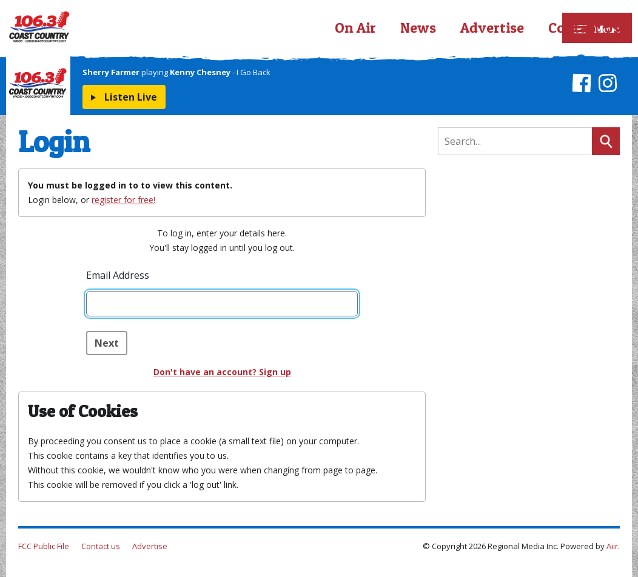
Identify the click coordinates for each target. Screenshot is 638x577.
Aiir (612, 546)
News (418, 27)
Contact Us (584, 27)
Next (107, 343)
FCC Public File (43, 546)
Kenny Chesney (200, 72)
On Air (355, 27)
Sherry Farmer (110, 72)
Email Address (117, 275)
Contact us (100, 546)
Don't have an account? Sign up (222, 372)
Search (606, 141)
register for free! (123, 199)
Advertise (492, 27)
